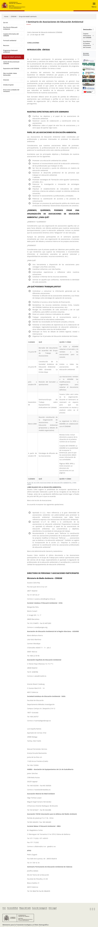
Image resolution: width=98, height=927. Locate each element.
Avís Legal (53, 908)
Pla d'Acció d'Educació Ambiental (10, 28)
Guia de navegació (39, 908)
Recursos (6, 45)
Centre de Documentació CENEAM (11, 62)
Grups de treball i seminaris (28, 16)
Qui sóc (5, 22)
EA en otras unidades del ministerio (11, 90)
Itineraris (6, 80)
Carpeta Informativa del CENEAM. (87, 35)
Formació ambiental (9, 40)
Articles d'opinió (8, 85)
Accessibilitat (12, 908)
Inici (4, 908)
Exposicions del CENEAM (11, 68)
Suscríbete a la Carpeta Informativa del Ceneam (87, 44)
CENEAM (13, 16)
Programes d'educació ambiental (10, 51)
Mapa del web (25, 908)
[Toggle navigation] (93, 5)
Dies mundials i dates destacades (10, 74)
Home (6, 16)
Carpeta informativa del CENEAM (11, 35)
